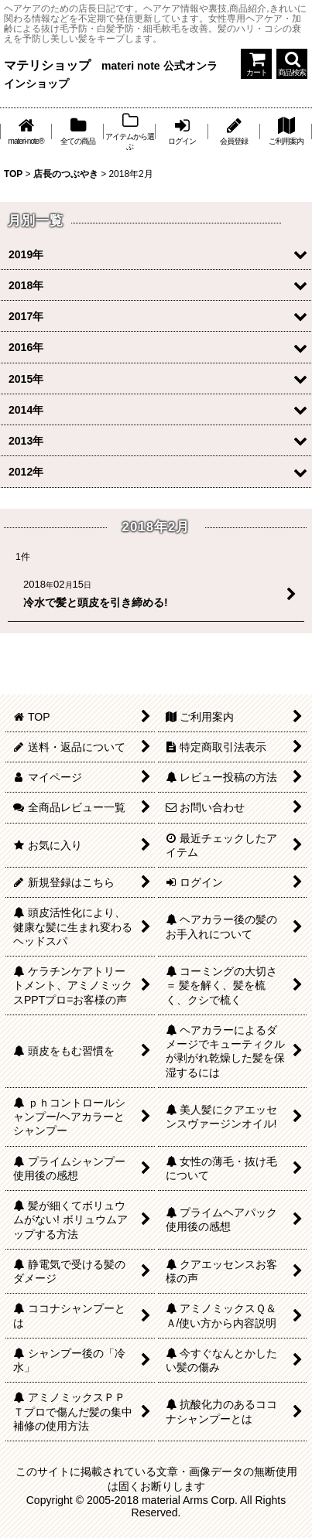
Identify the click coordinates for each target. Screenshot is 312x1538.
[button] (291, 64)
